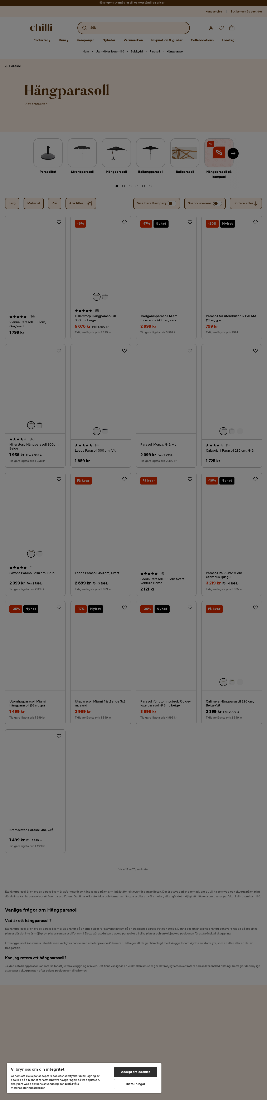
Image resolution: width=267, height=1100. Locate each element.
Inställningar (135, 1084)
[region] (84, 1078)
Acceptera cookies (136, 1072)
